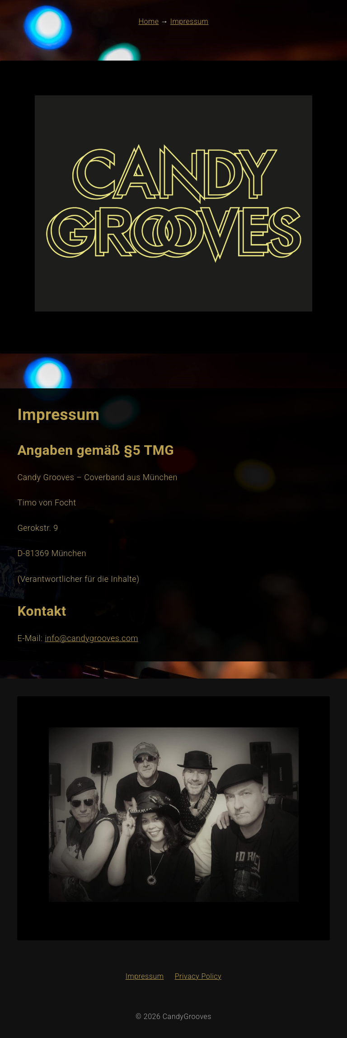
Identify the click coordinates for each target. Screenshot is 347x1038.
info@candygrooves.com (91, 638)
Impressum (145, 976)
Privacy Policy (198, 976)
